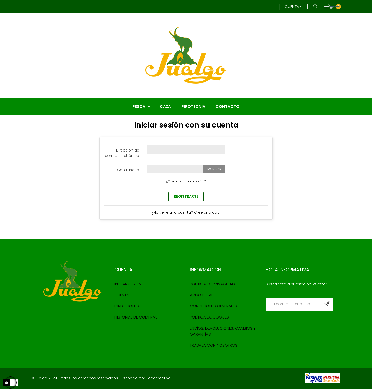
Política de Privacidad (212, 284)
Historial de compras (136, 317)
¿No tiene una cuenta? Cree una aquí (186, 212)
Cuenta (121, 295)
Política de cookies (209, 317)
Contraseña (128, 169)
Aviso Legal (201, 295)
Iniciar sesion (127, 284)
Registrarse (186, 196)
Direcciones (126, 306)
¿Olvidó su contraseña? (186, 181)
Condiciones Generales (213, 306)
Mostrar (214, 169)
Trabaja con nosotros (213, 345)
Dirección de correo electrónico (122, 153)
